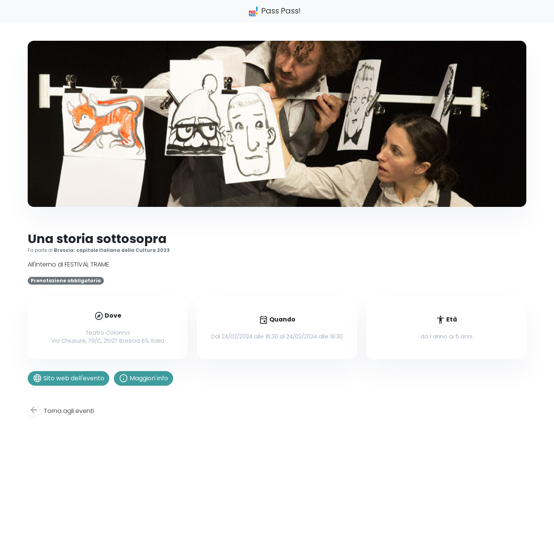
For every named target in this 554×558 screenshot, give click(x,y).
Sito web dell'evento (68, 378)
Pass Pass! (274, 11)
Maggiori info (143, 378)
